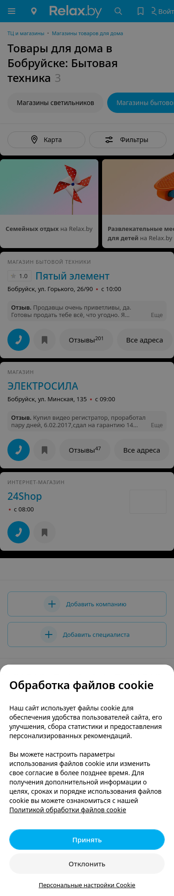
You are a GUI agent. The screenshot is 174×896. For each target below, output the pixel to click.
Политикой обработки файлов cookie (67, 809)
